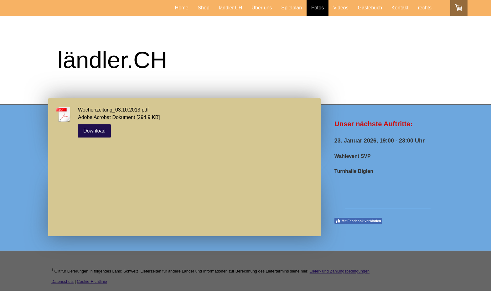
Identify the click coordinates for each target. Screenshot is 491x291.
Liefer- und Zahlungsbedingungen (340, 271)
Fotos (317, 7)
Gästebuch (370, 7)
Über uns (261, 7)
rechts (425, 7)
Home (182, 7)
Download (94, 130)
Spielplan (291, 7)
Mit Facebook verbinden (358, 220)
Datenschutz (62, 281)
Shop (203, 7)
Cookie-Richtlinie (92, 281)
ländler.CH (230, 7)
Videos (341, 7)
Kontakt (399, 7)
